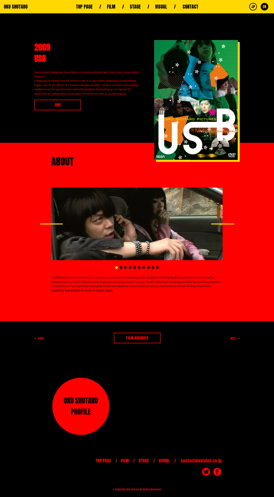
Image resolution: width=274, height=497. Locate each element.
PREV (41, 338)
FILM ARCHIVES (137, 338)
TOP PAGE (84, 6)
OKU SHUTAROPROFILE (81, 406)
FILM (111, 6)
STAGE (135, 6)
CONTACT (190, 6)
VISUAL (161, 6)
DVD (58, 105)
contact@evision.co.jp (201, 460)
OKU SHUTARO (16, 6)
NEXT (233, 338)
